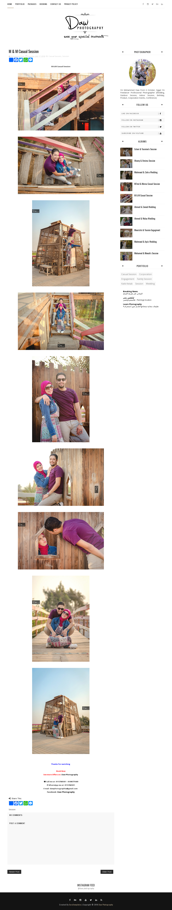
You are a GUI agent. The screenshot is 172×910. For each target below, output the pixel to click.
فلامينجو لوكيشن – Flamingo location (137, 300)
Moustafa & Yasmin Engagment (147, 230)
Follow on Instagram (143, 120)
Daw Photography (70, 774)
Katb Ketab (126, 283)
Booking (43, 4)
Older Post (107, 871)
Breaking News (130, 291)
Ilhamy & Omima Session (144, 160)
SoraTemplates (75, 904)
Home (9, 4)
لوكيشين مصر (128, 297)
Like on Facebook (143, 114)
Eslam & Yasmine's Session (145, 149)
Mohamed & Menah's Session (146, 253)
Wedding (150, 283)
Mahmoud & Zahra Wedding (145, 172)
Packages (32, 4)
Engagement (127, 278)
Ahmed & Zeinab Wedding (145, 207)
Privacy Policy (71, 4)
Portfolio (20, 4)
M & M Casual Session (143, 195)
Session (65, 56)
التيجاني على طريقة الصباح (133, 293)
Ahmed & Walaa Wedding (144, 218)
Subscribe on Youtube (143, 133)
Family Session (144, 278)
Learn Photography (132, 304)
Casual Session (55, 56)
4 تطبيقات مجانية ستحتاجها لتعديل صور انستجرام (141, 306)
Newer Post (14, 871)
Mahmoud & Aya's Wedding (145, 241)
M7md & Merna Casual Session (147, 183)
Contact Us (55, 4)
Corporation (145, 274)
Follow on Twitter (143, 127)
